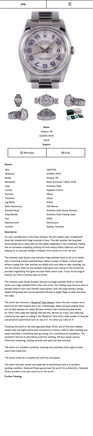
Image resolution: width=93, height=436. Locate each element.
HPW (23, 4)
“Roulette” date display (42, 302)
